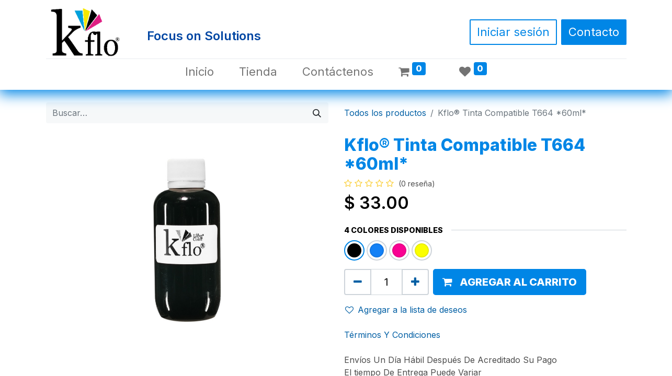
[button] (509, 282)
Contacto (593, 32)
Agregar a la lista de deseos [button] (406, 309)
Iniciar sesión (513, 32)
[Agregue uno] (415, 282)
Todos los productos (385, 113)
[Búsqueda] (316, 112)
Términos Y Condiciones (392, 335)
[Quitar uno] (357, 282)
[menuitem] (199, 72)
